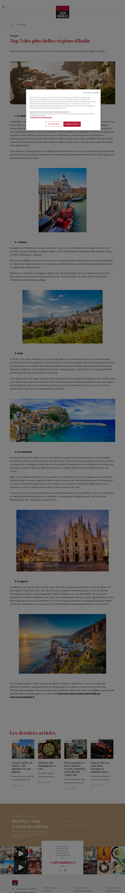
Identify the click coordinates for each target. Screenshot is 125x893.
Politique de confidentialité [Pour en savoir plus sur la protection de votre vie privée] (41, 117)
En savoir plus (53, 124)
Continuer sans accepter (91, 92)
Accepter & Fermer (72, 124)
